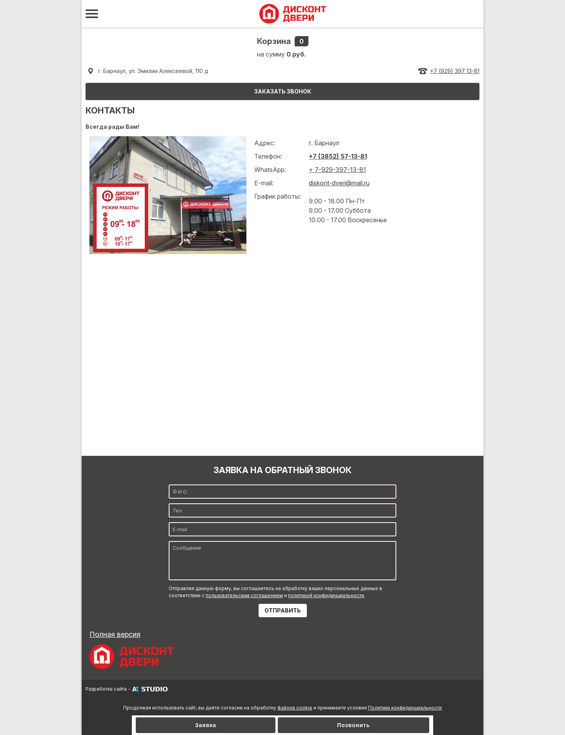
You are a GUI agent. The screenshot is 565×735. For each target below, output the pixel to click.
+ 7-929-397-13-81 (337, 170)
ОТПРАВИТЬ (282, 610)
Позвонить (353, 725)
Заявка (205, 725)
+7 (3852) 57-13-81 (338, 156)
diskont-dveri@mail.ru (339, 183)
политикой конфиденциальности (326, 595)
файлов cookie (294, 708)
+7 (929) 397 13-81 (454, 71)
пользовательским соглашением (244, 595)
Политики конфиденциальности (405, 708)
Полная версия (114, 634)
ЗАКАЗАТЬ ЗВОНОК (282, 91)
